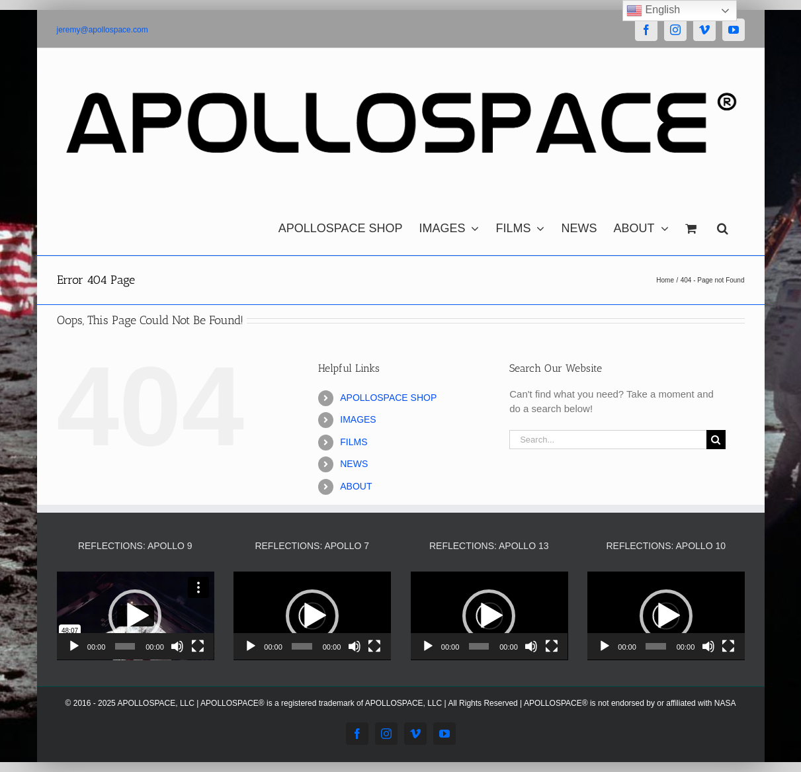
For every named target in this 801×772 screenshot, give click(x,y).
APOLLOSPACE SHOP (388, 397)
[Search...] (607, 439)
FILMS (353, 442)
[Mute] (177, 646)
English (653, 11)
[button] (722, 225)
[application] (135, 616)
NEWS (354, 463)
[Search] (716, 439)
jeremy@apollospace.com (102, 29)
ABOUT (356, 486)
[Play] (74, 646)
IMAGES (358, 419)
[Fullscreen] (197, 646)
